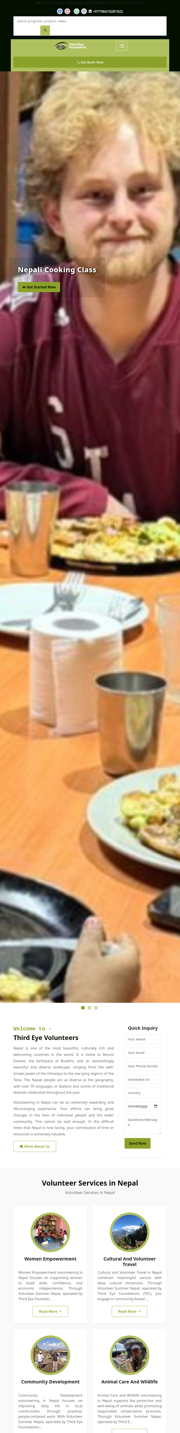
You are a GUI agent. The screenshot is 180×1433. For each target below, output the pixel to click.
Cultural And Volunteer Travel (129, 1261)
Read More (50, 1311)
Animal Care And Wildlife (129, 1382)
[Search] (45, 30)
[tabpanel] (90, 537)
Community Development (50, 1382)
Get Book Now (90, 62)
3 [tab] (96, 1008)
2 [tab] (90, 1008)
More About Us (35, 1146)
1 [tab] (83, 1008)
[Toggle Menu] (121, 45)
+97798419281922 (106, 11)
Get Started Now (39, 287)
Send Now (137, 1143)
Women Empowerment (50, 1259)
